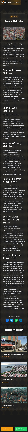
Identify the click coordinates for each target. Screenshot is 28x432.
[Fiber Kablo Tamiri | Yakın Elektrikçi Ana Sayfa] (11, 2)
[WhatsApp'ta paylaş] (16, 320)
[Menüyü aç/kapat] (26, 2)
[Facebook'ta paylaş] (7, 320)
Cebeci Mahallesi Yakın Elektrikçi (13, 354)
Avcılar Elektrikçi (7, 379)
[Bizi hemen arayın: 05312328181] (7, 429)
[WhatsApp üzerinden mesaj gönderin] (21, 429)
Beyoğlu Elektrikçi (8, 405)
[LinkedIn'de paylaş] (20, 320)
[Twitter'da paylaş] (11, 320)
